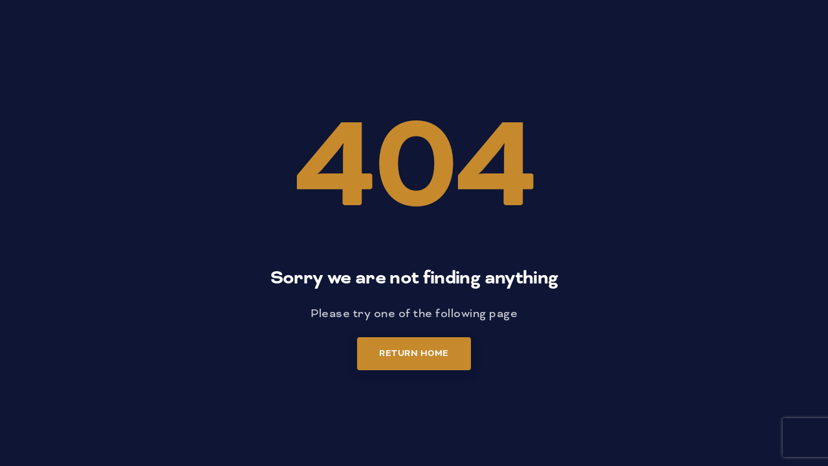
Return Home (414, 353)
